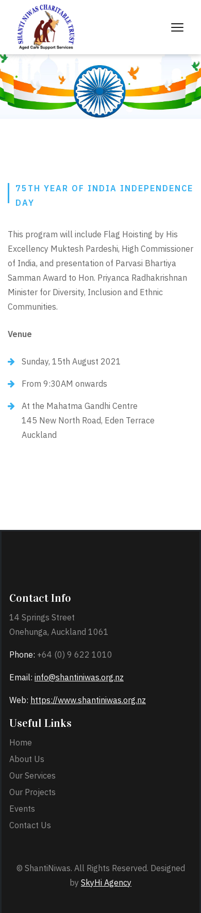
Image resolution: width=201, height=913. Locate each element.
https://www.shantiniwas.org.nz (88, 700)
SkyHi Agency (106, 882)
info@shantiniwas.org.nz (79, 677)
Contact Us (30, 825)
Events (22, 808)
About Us (26, 759)
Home (20, 742)
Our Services (32, 775)
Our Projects (32, 792)
